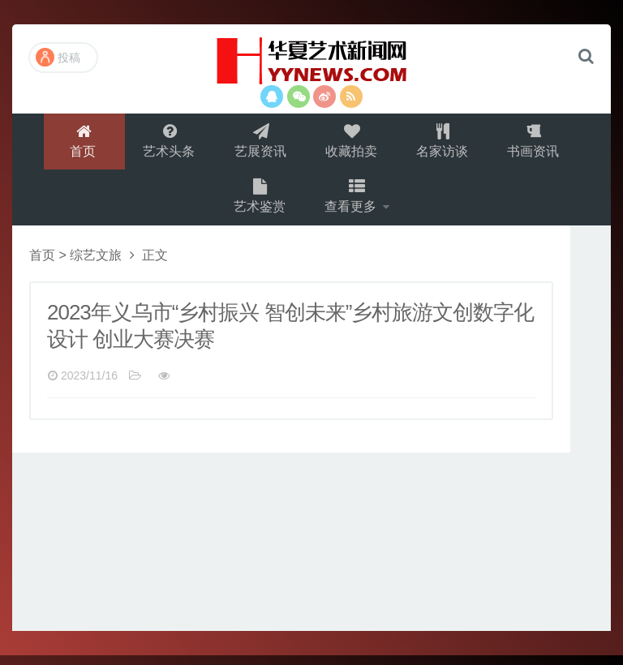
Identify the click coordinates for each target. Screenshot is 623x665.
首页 (80, 143)
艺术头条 (167, 143)
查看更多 (352, 204)
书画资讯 (537, 143)
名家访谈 (444, 143)
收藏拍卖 (352, 143)
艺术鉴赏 (259, 204)
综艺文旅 (96, 265)
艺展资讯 (260, 143)
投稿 (58, 57)
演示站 (311, 60)
